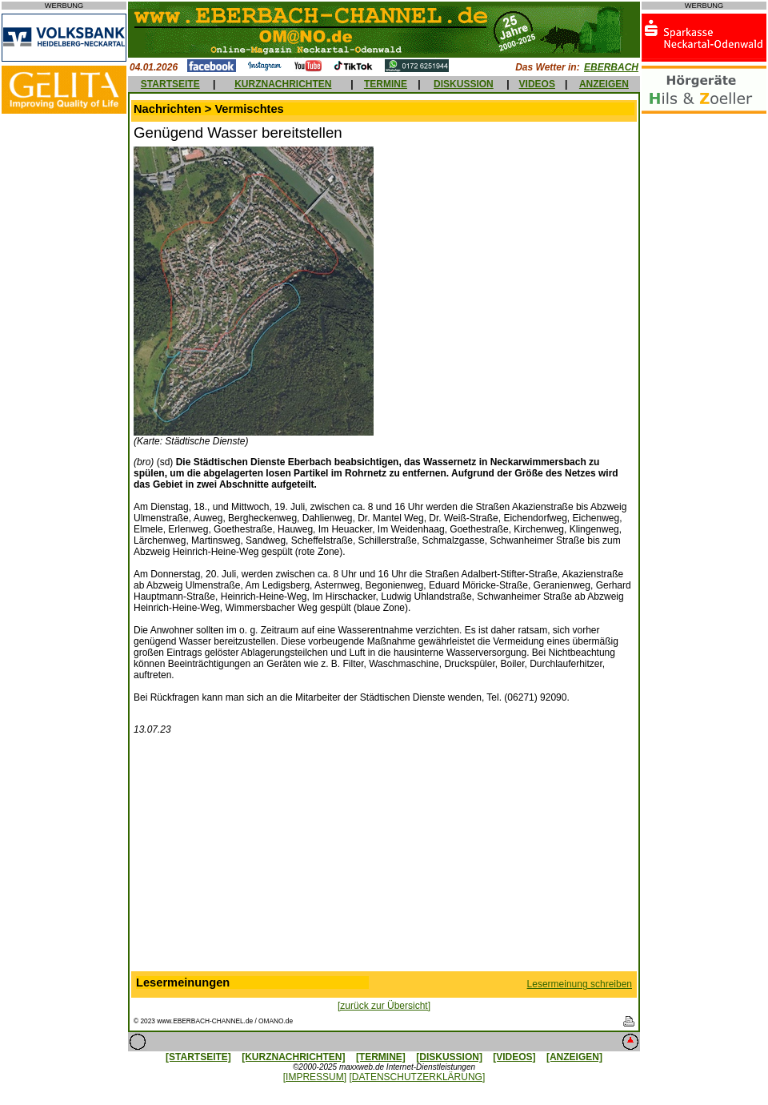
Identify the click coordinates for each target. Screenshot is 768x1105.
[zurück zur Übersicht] (384, 1005)
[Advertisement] (384, 857)
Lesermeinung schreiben (579, 984)
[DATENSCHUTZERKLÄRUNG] (417, 1077)
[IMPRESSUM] (314, 1077)
